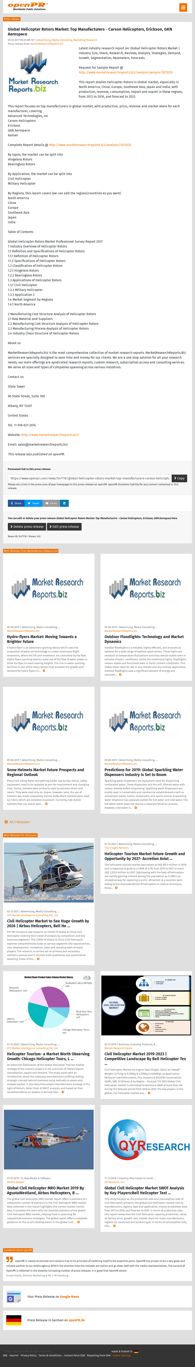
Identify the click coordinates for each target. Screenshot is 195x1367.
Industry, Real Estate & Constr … (137, 1178)
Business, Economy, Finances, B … (138, 1044)
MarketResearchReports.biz (47, 43)
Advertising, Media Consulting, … (41, 627)
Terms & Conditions (50, 1355)
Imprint (14, 1355)
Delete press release (27, 527)
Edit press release (64, 527)
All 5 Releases (16, 822)
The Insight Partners (117, 847)
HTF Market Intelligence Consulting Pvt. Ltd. (32, 915)
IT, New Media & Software (36, 1178)
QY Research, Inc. (115, 1182)
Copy (179, 478)
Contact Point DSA (74, 1355)
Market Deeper (15, 1182)
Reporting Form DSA (98, 1355)
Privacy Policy (28, 1355)
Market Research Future (118, 1048)
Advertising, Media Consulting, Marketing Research (67, 39)
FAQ (5, 1355)
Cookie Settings (122, 1355)
